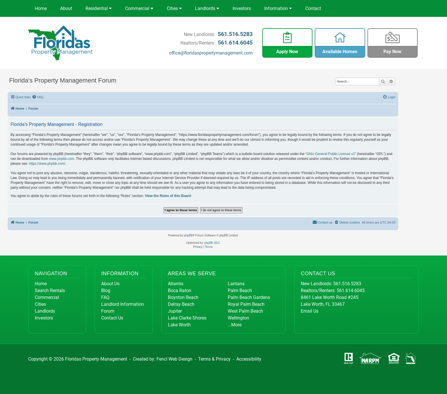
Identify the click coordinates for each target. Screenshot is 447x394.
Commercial (139, 8)
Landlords (207, 8)
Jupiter (175, 311)
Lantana (236, 283)
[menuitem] (38, 97)
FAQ (105, 297)
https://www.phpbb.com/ (47, 164)
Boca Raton (179, 290)
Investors (242, 8)
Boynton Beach (183, 297)
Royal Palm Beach (246, 304)
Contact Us (112, 318)
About (66, 8)
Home (41, 8)
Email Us (309, 311)
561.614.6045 (235, 42)
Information (278, 8)
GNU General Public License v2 (330, 154)
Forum (107, 311)
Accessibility (248, 359)
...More (234, 324)
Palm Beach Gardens (249, 297)
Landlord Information (122, 304)
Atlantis (175, 283)
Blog (105, 290)
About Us (110, 283)
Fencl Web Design (174, 359)
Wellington (238, 318)
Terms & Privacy (214, 359)
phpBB (188, 235)
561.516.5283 (235, 34)
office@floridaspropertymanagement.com (211, 53)
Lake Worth (179, 324)
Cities (174, 8)
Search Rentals (50, 290)
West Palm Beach (245, 311)
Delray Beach (181, 304)
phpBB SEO (212, 242)
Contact (313, 8)
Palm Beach (240, 290)
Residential (99, 8)
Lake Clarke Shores (187, 318)
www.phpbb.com (61, 159)
